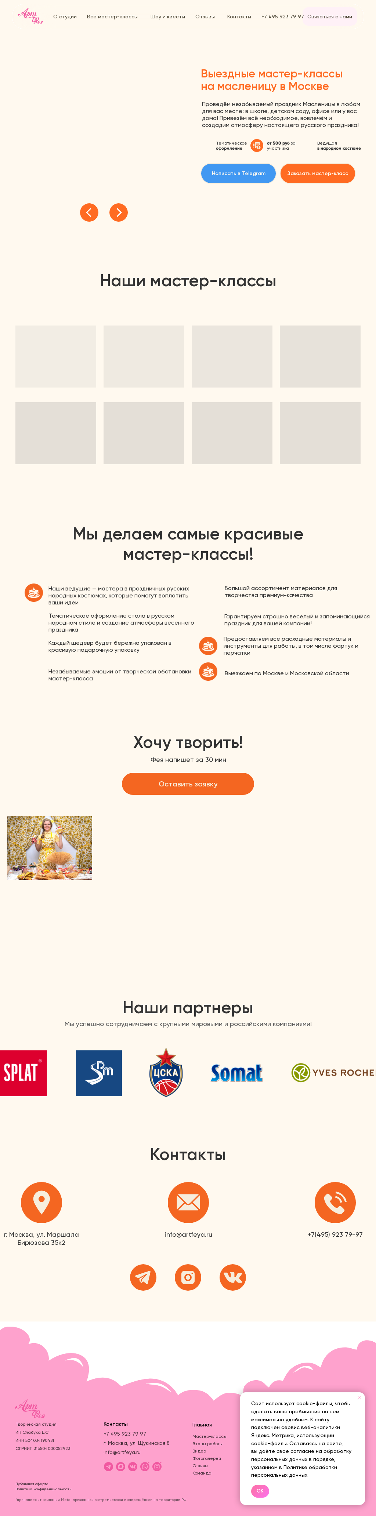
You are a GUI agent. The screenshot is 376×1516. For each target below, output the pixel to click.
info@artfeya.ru (188, 1234)
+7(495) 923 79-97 (335, 1234)
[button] (318, 173)
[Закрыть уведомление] (359, 1398)
